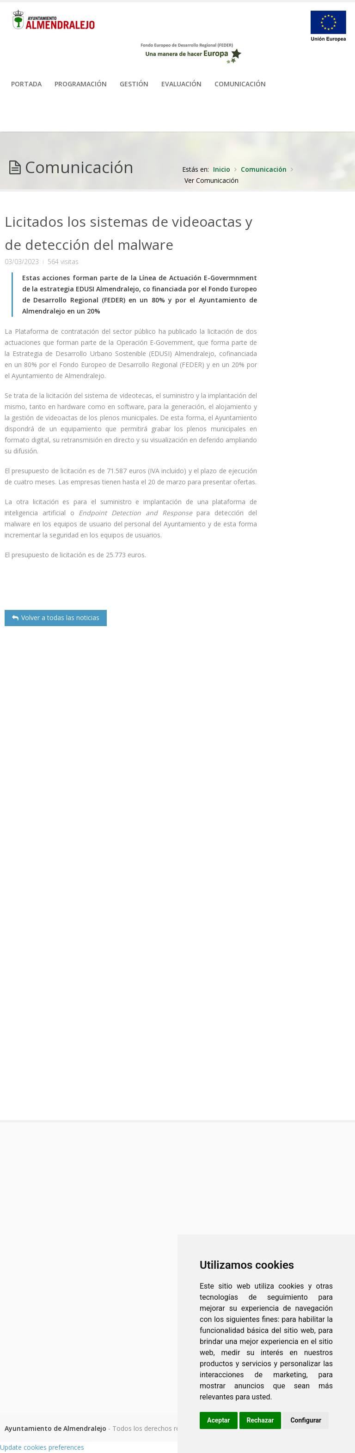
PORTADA (26, 83)
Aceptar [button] (218, 1420)
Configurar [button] (305, 1420)
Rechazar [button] (260, 1420)
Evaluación (181, 83)
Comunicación (240, 83)
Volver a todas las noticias (55, 617)
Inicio (221, 169)
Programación (81, 83)
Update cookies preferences (42, 1447)
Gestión (134, 83)
